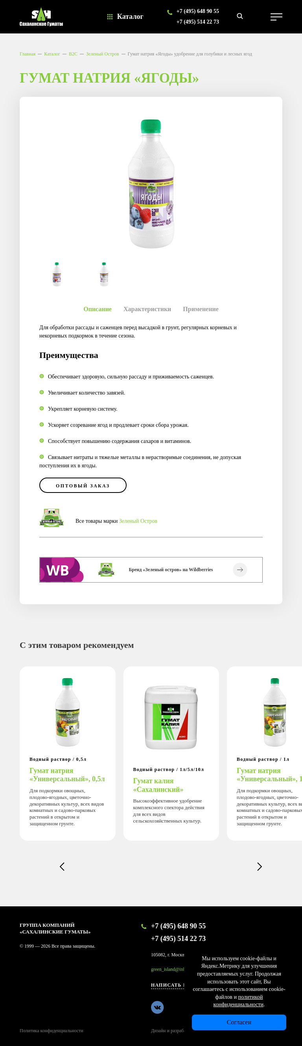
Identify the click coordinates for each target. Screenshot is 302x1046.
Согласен (239, 1022)
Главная (27, 54)
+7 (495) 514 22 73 (198, 22)
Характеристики (147, 309)
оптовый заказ (83, 486)
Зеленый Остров (102, 54)
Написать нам (173, 985)
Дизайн (158, 1030)
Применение (200, 309)
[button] (61, 866)
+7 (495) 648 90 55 (198, 11)
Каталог (130, 16)
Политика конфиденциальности (51, 1030)
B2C (73, 54)
